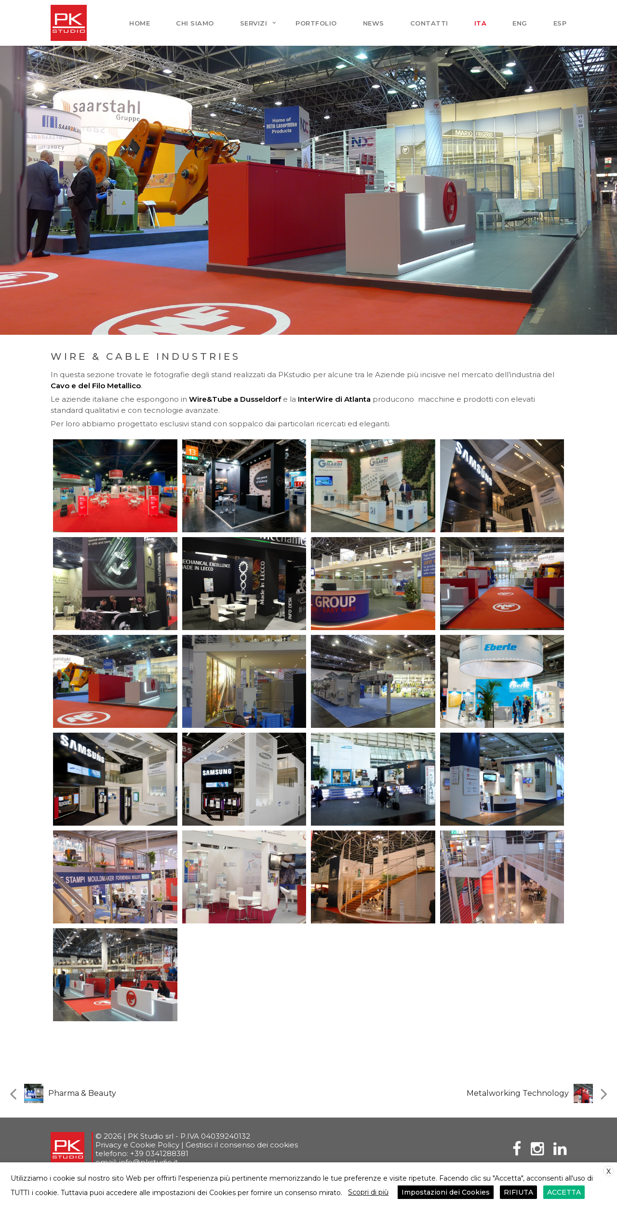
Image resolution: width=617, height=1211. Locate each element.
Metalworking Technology (518, 1093)
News (373, 23)
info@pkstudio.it (148, 1162)
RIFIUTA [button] (517, 1193)
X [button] (608, 1174)
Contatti (429, 23)
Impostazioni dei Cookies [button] (446, 1193)
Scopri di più (368, 1193)
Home (139, 23)
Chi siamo (195, 23)
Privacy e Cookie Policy (137, 1144)
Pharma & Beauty (82, 1093)
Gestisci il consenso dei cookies (242, 1144)
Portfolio (316, 23)
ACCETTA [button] (561, 1193)
